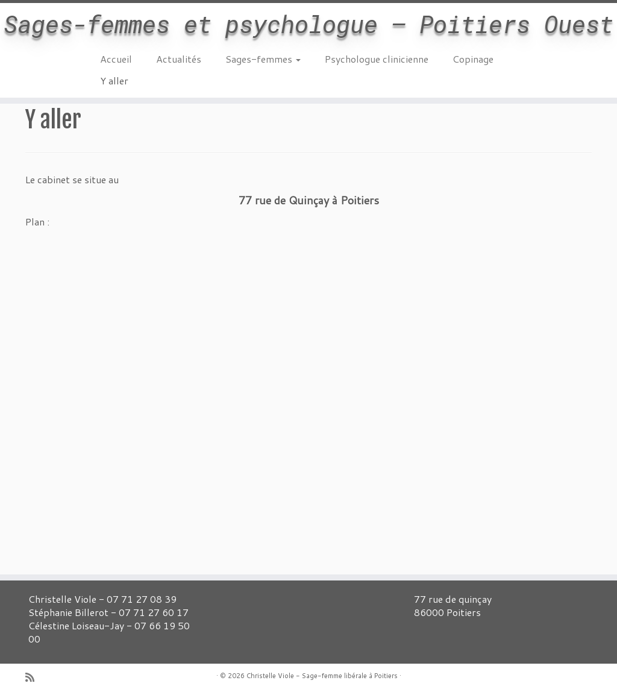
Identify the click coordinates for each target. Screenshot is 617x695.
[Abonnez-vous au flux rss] (33, 677)
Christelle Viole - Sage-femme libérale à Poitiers (322, 676)
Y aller (114, 80)
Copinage (473, 59)
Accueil (116, 59)
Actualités (178, 59)
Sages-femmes (263, 59)
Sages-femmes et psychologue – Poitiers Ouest (308, 24)
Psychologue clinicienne (376, 59)
